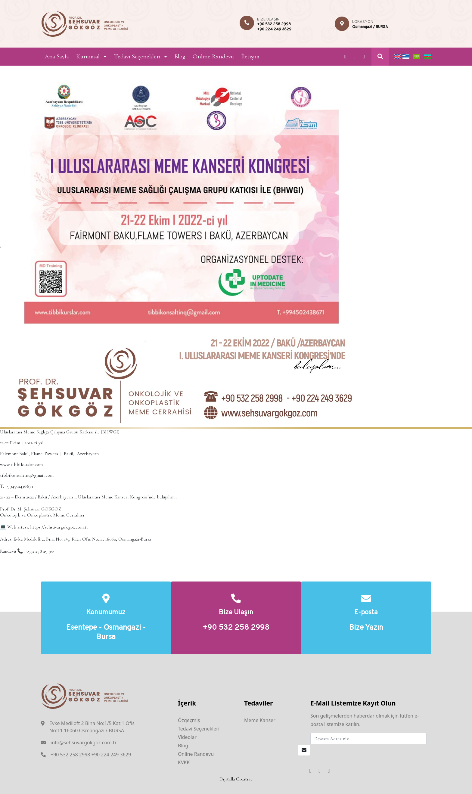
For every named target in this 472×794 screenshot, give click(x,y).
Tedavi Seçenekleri (137, 56)
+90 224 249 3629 (274, 29)
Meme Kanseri (260, 720)
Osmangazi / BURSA (370, 27)
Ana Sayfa (57, 56)
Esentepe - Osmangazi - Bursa (106, 632)
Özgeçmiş (189, 720)
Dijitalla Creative (236, 779)
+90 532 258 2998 (274, 24)
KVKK (184, 762)
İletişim (250, 56)
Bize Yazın (366, 628)
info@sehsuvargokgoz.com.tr (84, 742)
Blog (180, 56)
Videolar (187, 737)
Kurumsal (88, 56)
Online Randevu (213, 56)
